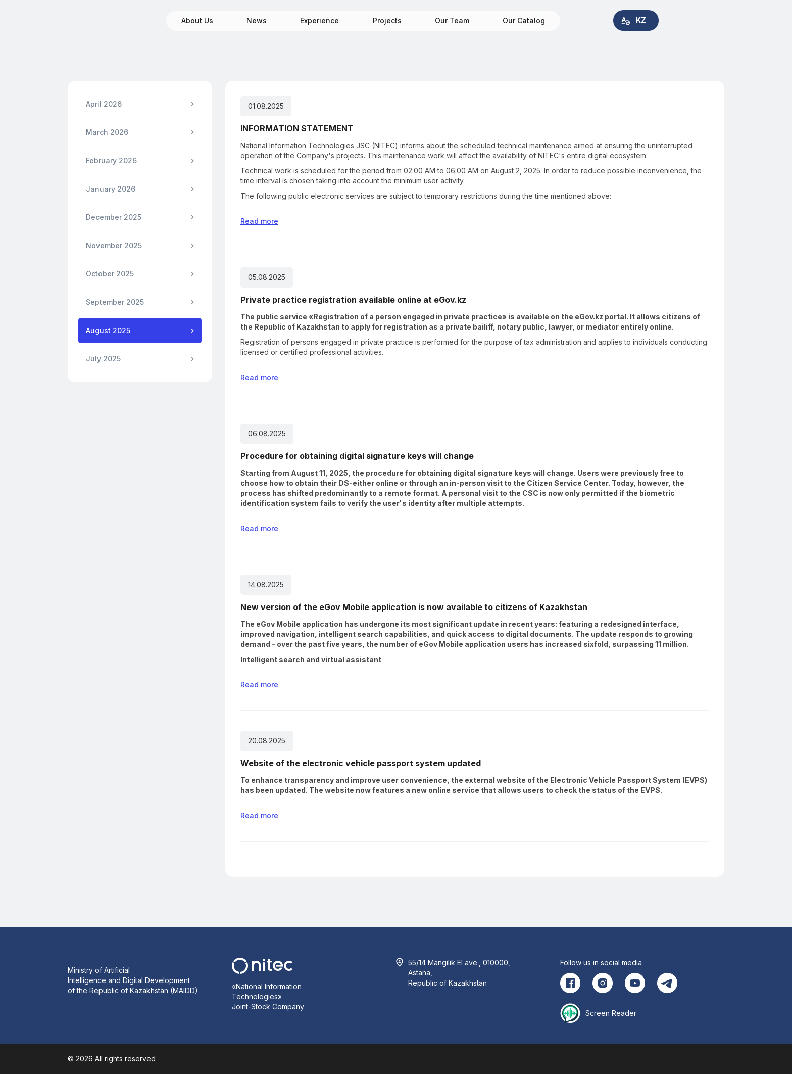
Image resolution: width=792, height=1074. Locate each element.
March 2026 (107, 132)
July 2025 (103, 358)
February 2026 (111, 160)
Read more (259, 221)
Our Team (452, 20)
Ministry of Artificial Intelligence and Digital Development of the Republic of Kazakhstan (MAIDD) (133, 980)
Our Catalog (524, 20)
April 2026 (104, 104)
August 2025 (108, 330)
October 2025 (110, 273)
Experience (319, 20)
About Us (197, 20)
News (256, 20)
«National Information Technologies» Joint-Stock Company (268, 996)
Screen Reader (610, 1013)
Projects (387, 20)
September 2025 (115, 302)
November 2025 (114, 245)
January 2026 (110, 188)
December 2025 (113, 217)
